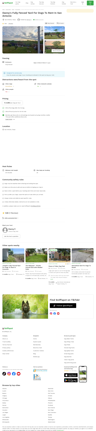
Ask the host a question (11, 236)
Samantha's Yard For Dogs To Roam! (81, 266)
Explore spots (37, 341)
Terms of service (7, 344)
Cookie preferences (8, 350)
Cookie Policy (21, 430)
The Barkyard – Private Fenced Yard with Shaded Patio (34, 267)
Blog (27, 3)
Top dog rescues (41, 3)
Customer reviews (38, 350)
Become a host (73, 3)
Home (35, 338)
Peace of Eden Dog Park (57, 266)
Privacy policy (6, 347)
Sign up (90, 3)
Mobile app (36, 356)
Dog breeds (64, 3)
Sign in (82, 3)
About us (5, 338)
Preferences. (60, 430)
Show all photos (57, 50)
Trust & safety (6, 341)
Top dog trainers (52, 3)
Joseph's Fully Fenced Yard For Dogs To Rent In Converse (11, 267)
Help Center (5, 353)
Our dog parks (18, 3)
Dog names (32, 3)
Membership (36, 344)
